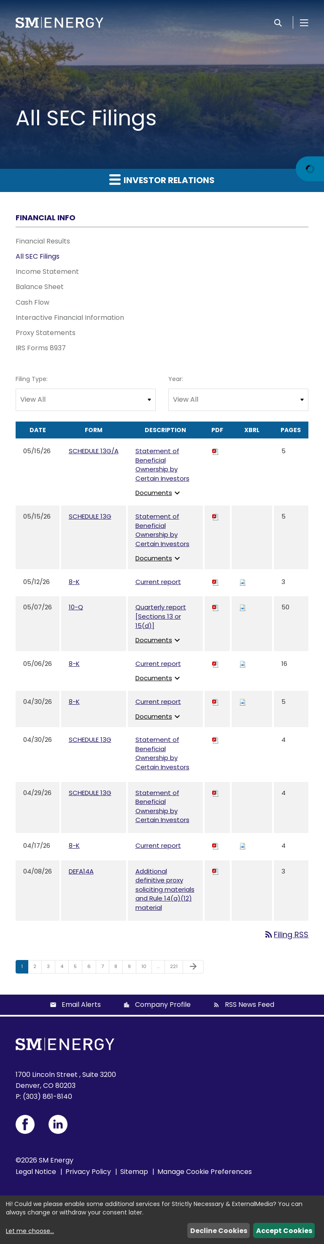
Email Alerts (81, 1004)
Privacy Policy (88, 1171)
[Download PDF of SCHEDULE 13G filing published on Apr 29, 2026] (215, 792)
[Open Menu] (304, 22)
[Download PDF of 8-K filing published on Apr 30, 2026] (215, 701)
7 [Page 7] (105, 968)
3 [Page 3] (50, 968)
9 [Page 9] (131, 968)
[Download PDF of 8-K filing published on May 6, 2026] (215, 663)
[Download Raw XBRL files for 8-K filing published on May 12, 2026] (242, 581)
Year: (175, 379)
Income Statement (47, 271)
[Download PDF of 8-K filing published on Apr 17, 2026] (215, 845)
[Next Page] (193, 967)
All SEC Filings (37, 256)
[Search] (278, 22)
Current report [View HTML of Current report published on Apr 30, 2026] (158, 701)
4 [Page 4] (64, 968)
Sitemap (134, 1171)
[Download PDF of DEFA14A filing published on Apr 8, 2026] (215, 871)
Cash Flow (32, 302)
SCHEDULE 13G (90, 516)
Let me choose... (30, 1231)
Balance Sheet (40, 287)
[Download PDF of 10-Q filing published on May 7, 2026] (215, 607)
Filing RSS (286, 934)
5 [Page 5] (77, 968)
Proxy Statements (46, 333)
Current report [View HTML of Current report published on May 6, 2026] (158, 663)
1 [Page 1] (24, 968)
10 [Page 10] (146, 968)
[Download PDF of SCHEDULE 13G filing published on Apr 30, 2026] (215, 739)
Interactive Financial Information (70, 317)
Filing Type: (32, 379)
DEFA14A (81, 871)
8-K (74, 581)
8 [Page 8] (118, 968)
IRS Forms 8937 (41, 348)
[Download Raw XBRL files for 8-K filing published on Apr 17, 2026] (242, 845)
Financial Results (43, 241)
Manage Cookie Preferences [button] (204, 1171)
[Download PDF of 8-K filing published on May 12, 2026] (215, 581)
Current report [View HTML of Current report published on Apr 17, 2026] (158, 845)
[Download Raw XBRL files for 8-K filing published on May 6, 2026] (242, 663)
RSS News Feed (249, 1004)
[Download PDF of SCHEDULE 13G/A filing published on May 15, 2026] (215, 450)
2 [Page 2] (37, 968)
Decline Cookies (218, 1231)
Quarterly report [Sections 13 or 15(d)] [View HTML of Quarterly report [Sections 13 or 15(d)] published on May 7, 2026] (160, 616)
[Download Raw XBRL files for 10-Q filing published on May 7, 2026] (242, 607)
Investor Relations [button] (162, 179)
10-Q (76, 607)
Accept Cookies (284, 1231)
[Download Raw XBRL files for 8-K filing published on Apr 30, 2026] (242, 701)
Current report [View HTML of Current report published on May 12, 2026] (158, 581)
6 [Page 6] (91, 968)
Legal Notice (36, 1171)
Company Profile (163, 1004)
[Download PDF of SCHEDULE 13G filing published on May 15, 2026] (215, 516)
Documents (158, 493)
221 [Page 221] (176, 968)
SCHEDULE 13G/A (94, 450)
